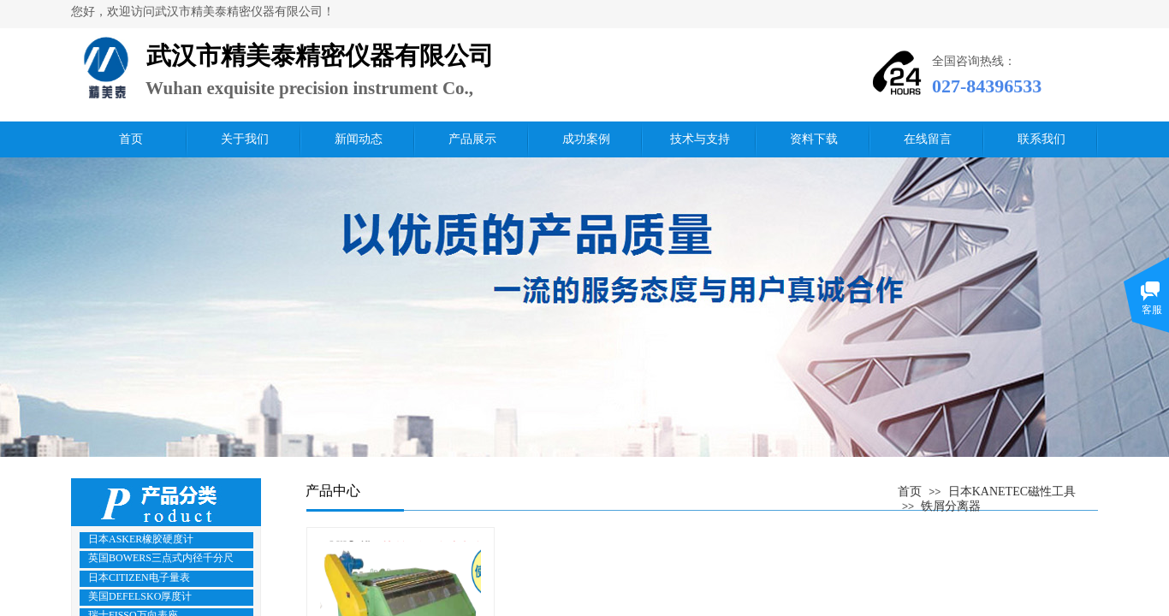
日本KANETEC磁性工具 (1012, 491)
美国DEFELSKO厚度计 (140, 596)
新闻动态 (359, 139)
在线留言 (928, 139)
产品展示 (472, 139)
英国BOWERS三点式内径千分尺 (161, 558)
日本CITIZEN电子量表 (139, 577)
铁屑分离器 (951, 506)
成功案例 (586, 139)
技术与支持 (700, 139)
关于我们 (245, 139)
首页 (131, 139)
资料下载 (814, 139)
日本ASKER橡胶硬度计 (140, 539)
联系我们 (1041, 139)
